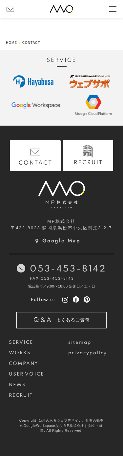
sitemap (80, 342)
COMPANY (24, 363)
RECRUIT (21, 395)
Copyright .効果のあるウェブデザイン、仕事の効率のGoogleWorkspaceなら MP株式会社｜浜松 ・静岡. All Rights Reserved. (61, 425)
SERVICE (21, 342)
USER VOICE (26, 374)
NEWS (17, 385)
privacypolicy (87, 353)
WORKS (20, 353)
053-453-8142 (68, 269)
